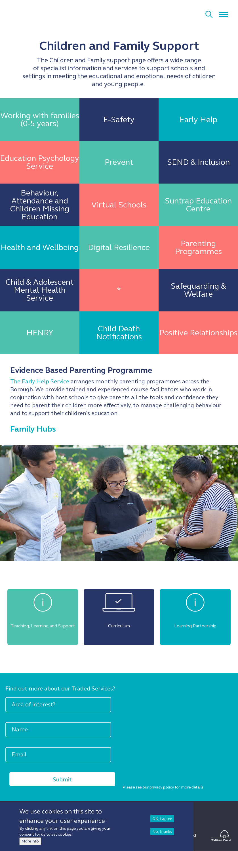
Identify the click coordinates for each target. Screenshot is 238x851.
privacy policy (161, 787)
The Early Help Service (39, 381)
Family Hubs (33, 429)
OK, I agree (162, 818)
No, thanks (162, 831)
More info (30, 841)
